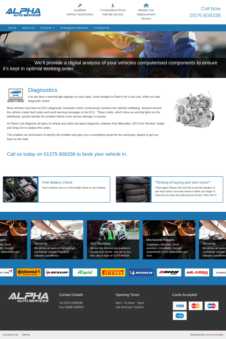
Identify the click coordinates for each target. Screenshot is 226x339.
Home (12, 28)
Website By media (206, 335)
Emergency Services (74, 28)
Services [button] (46, 28)
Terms (26, 335)
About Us (28, 28)
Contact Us (101, 28)
